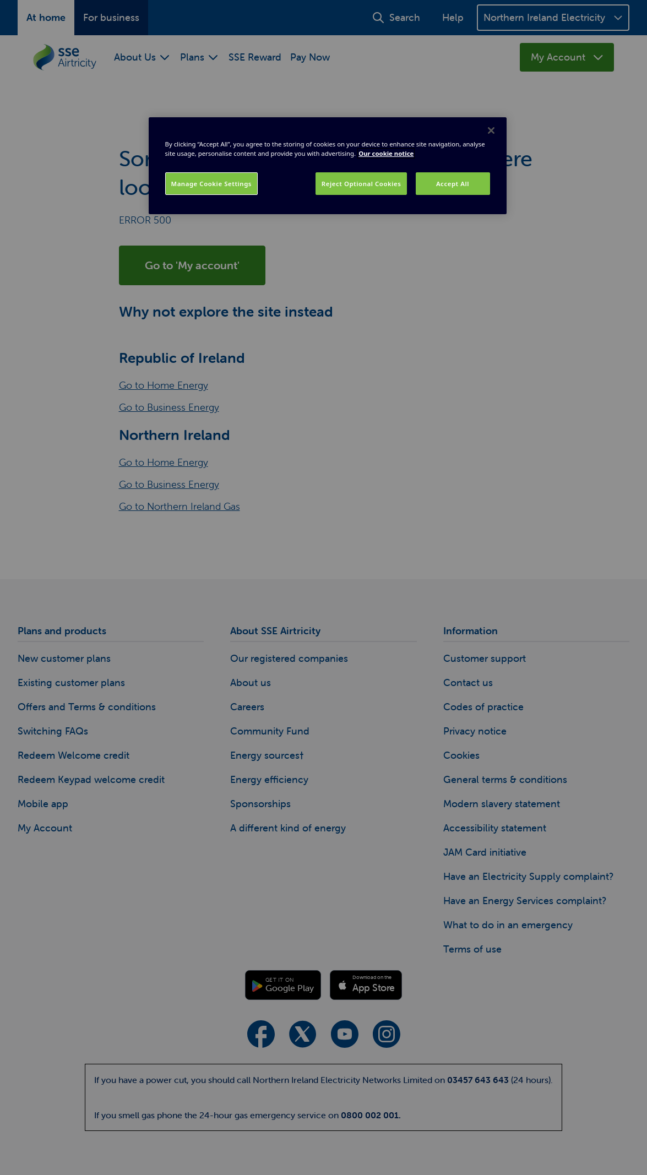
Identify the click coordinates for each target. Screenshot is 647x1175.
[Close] (491, 130)
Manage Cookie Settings (211, 183)
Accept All (452, 183)
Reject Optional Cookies (361, 183)
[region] (328, 165)
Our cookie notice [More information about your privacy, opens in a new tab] (386, 153)
